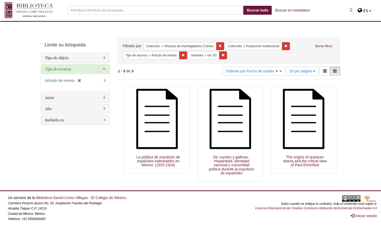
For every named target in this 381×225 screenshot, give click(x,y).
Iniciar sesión (364, 216)
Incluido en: (55, 119)
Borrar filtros (323, 46)
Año (48, 108)
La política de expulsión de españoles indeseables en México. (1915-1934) (158, 161)
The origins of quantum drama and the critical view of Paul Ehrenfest (305, 161)
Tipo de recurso (58, 69)
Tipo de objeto (57, 57)
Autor (49, 97)
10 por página (302, 71)
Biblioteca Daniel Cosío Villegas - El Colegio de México (81, 198)
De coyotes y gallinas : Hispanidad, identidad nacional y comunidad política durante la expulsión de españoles (231, 165)
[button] (364, 10)
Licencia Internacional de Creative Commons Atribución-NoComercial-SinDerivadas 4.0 (316, 208)
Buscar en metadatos (292, 10)
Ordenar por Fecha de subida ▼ (254, 71)
